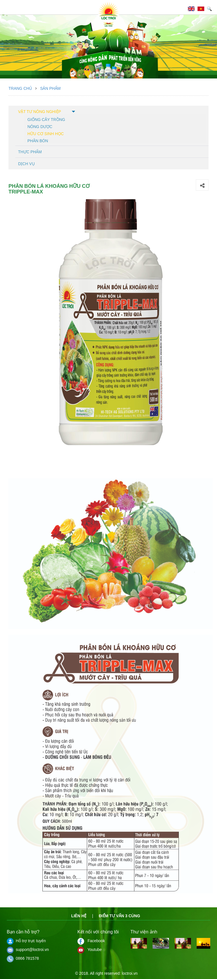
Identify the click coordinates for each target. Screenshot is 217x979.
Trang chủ (20, 88)
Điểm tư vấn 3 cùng (119, 916)
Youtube (89, 949)
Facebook (91, 940)
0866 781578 (23, 958)
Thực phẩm (30, 152)
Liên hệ (78, 916)
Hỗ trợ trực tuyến (26, 940)
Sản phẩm (50, 88)
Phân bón (37, 140)
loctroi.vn (130, 973)
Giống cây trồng (46, 119)
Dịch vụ (26, 163)
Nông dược (39, 126)
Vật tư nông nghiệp (39, 111)
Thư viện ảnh (144, 931)
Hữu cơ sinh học (45, 133)
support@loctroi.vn (28, 949)
